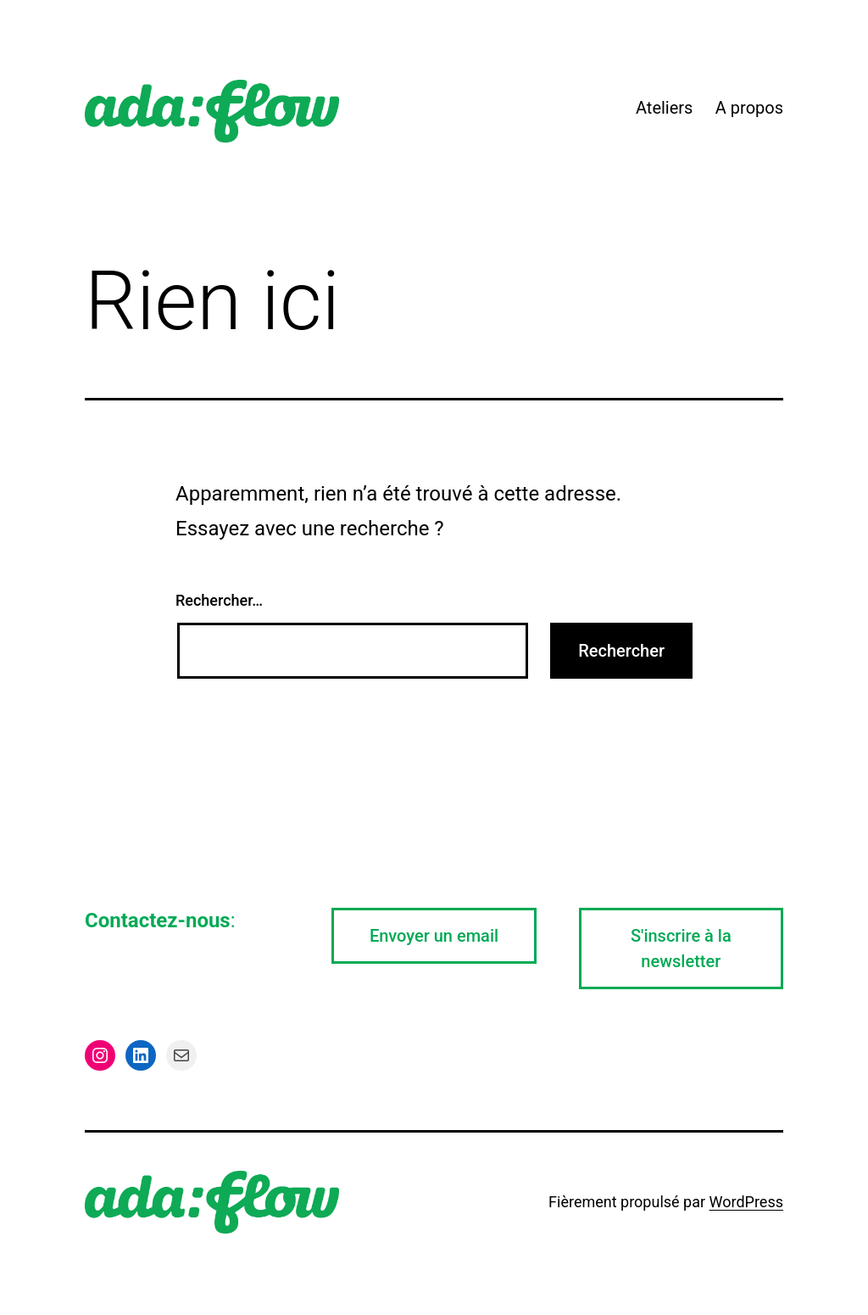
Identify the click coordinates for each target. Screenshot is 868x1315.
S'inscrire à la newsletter (681, 948)
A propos (749, 108)
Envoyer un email (434, 936)
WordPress (746, 1202)
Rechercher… (219, 600)
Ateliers (664, 108)
